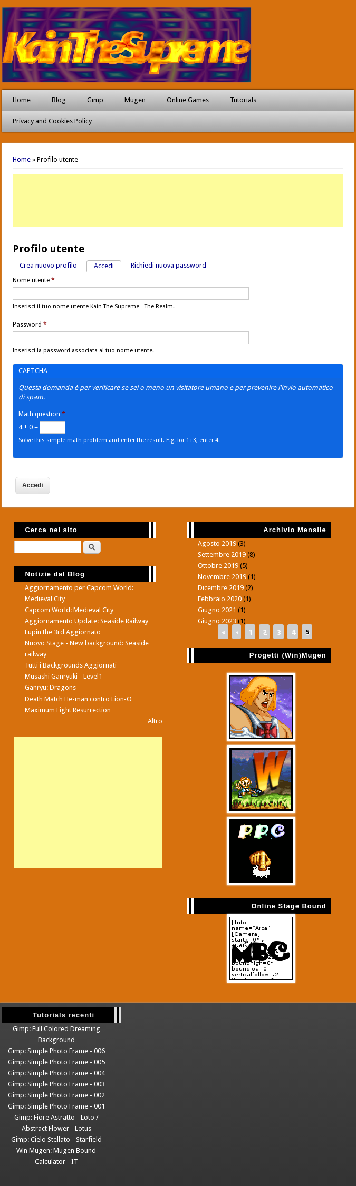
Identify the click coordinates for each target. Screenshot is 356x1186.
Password (30, 324)
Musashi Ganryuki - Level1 (63, 676)
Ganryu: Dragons (50, 687)
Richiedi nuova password (168, 265)
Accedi (107, 265)
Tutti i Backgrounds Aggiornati (71, 665)
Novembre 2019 (222, 577)
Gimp (95, 100)
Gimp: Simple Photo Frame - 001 (56, 1106)
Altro (155, 721)
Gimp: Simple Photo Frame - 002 (56, 1095)
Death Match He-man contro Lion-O (78, 699)
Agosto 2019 (217, 543)
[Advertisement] (178, 200)
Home (22, 100)
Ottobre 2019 (218, 566)
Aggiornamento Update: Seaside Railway (86, 621)
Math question (41, 414)
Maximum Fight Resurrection (68, 710)
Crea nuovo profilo (48, 265)
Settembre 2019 (222, 554)
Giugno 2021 (217, 610)
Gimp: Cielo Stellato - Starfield (56, 1139)
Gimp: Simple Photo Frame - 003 (56, 1084)
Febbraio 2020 (220, 599)
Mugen (135, 100)
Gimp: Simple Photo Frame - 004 (56, 1073)
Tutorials (243, 100)
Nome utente (34, 280)
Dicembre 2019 (221, 588)
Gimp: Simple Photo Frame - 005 (56, 1062)
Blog (59, 100)
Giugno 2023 (217, 621)
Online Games (188, 100)
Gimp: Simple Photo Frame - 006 (56, 1051)
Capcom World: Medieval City (69, 610)
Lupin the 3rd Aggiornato (63, 632)
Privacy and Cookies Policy (52, 121)
